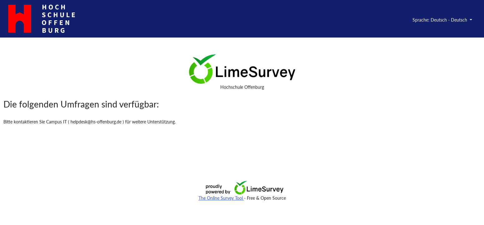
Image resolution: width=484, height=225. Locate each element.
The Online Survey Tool (221, 198)
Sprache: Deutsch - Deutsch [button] (440, 19)
